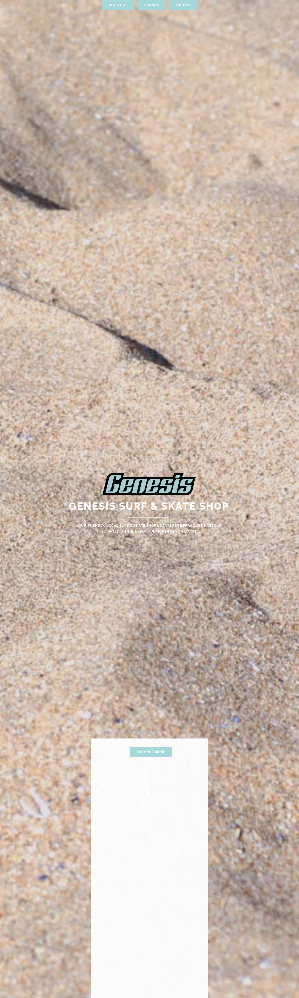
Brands (151, 5)
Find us (183, 5)
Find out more (151, 752)
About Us (118, 5)
